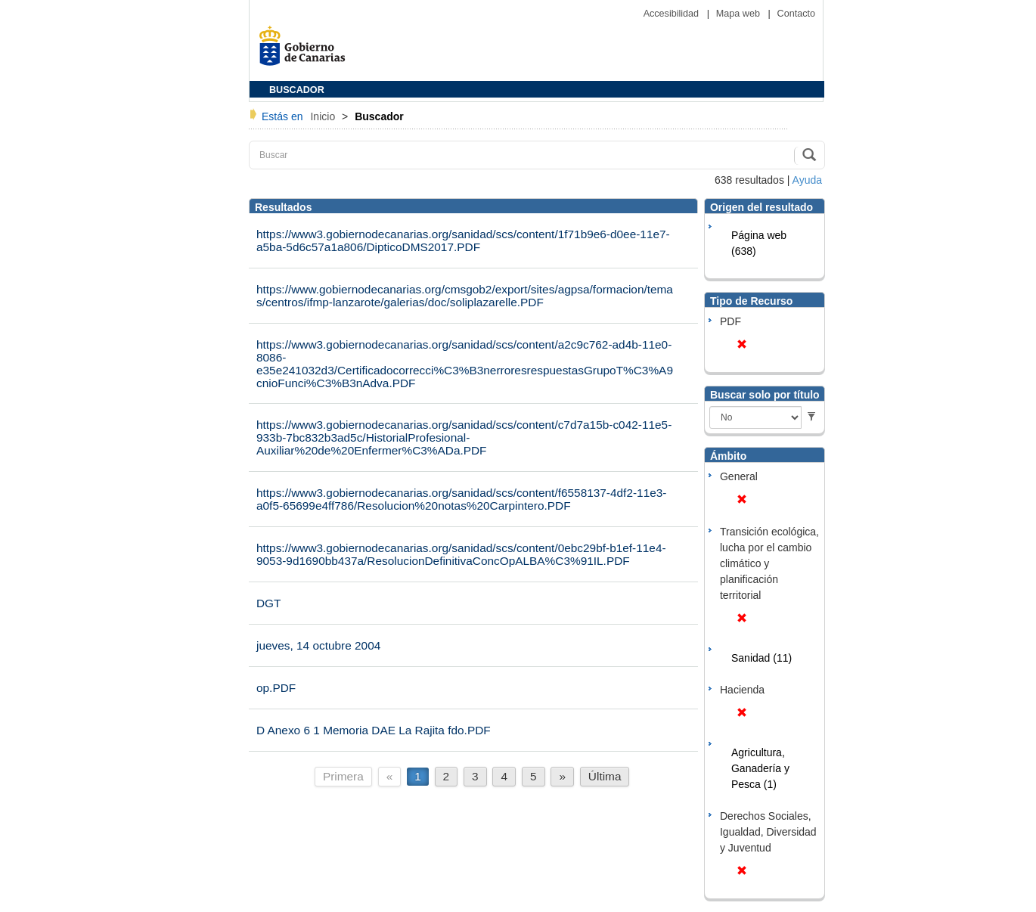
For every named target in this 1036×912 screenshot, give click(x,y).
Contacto (796, 13)
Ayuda (807, 180)
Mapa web (739, 13)
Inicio (324, 116)
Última (605, 776)
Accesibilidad (673, 13)
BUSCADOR (296, 90)
